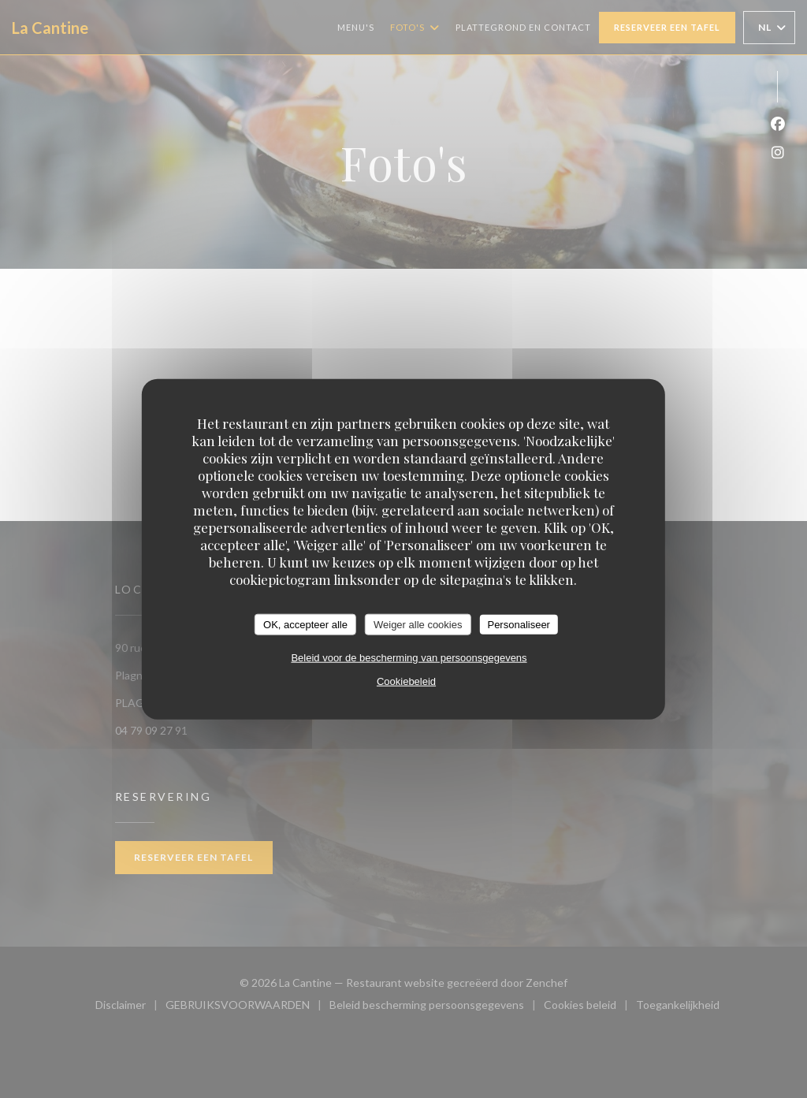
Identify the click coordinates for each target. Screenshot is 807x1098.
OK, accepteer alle (305, 624)
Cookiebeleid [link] (406, 681)
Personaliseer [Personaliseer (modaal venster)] (518, 624)
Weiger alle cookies (418, 624)
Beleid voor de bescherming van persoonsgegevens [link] (408, 658)
